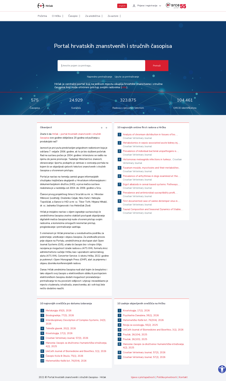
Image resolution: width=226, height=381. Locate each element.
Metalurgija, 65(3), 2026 (58, 310)
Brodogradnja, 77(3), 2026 (60, 315)
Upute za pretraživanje (127, 76)
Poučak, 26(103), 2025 (135, 339)
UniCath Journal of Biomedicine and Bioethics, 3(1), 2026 (76, 351)
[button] (146, 6)
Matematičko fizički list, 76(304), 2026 (66, 360)
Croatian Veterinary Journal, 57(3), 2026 (67, 338)
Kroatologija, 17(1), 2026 (59, 333)
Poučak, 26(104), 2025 (135, 334)
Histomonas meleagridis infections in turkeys (147, 159)
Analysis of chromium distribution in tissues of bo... (150, 134)
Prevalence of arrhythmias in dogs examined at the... (151, 176)
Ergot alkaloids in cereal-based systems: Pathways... (151, 184)
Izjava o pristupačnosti (143, 377)
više (124, 87)
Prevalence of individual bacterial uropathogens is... (150, 151)
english (122, 6)
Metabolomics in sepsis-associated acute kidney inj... (151, 142)
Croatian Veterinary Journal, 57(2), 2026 (144, 357)
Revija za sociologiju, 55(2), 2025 (140, 325)
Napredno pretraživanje (99, 76)
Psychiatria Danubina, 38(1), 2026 (141, 315)
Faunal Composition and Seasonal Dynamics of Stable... (153, 209)
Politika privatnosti (167, 377)
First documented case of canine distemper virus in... (151, 201)
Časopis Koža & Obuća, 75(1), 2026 (64, 355)
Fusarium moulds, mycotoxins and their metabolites (151, 167)
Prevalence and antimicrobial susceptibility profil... (150, 192)
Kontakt (183, 377)
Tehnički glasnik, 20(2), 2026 (61, 328)
